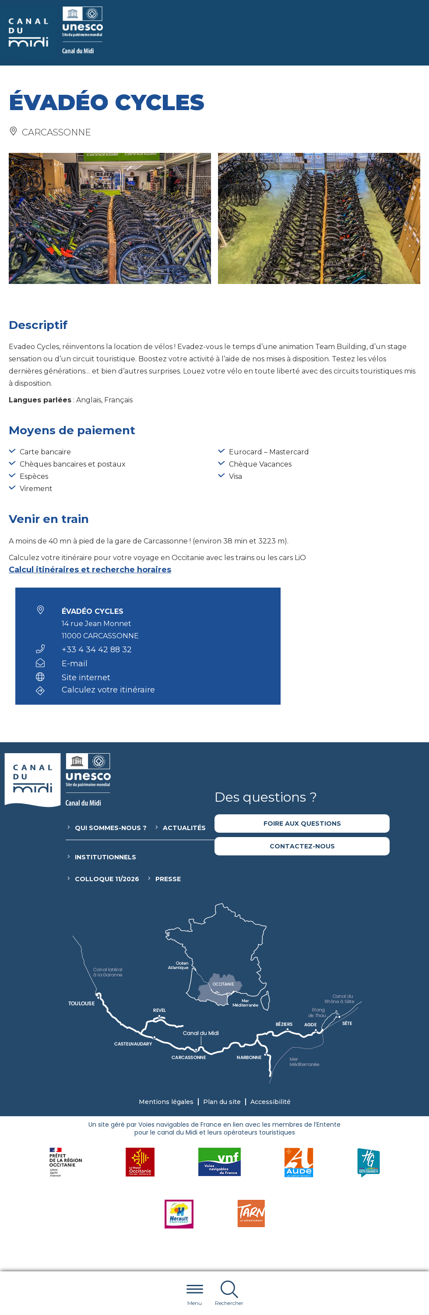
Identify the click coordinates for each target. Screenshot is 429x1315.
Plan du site (222, 1102)
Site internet (86, 677)
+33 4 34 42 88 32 (97, 649)
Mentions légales (166, 1102)
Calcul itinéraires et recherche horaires (90, 569)
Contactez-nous (302, 846)
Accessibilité (270, 1102)
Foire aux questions (302, 823)
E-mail (75, 663)
